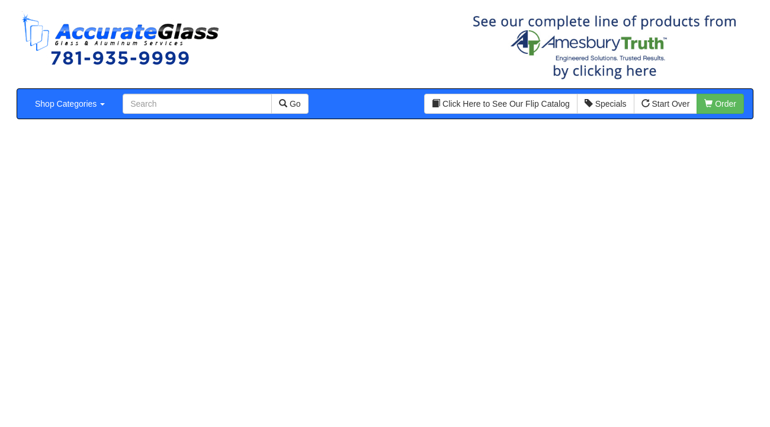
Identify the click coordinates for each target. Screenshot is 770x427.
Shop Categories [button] (70, 104)
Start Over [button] (665, 104)
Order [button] (720, 104)
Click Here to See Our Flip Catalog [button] (501, 104)
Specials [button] (606, 104)
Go (290, 104)
